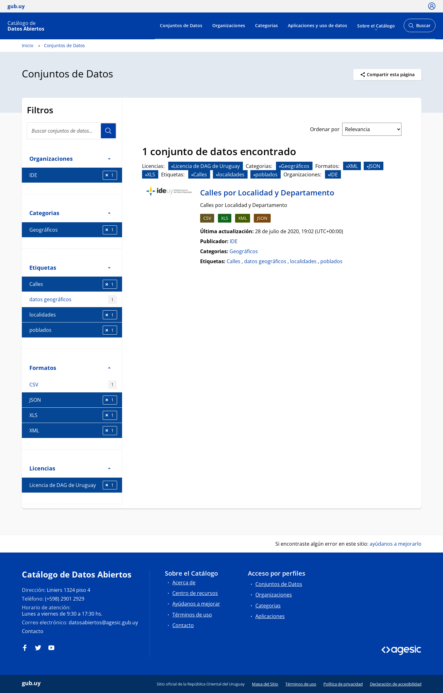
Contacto (32, 631)
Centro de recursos (195, 593)
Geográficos (73, 229)
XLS (73, 415)
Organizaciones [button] (70, 158)
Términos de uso (192, 614)
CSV (73, 385)
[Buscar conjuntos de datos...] (72, 130)
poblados (73, 330)
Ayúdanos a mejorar (196, 603)
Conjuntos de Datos (181, 25)
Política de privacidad (343, 684)
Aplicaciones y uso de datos (317, 25)
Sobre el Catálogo (376, 25)
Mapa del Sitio (265, 684)
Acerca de (183, 582)
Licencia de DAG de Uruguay (73, 485)
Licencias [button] (70, 468)
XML (73, 430)
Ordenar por (325, 129)
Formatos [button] (70, 367)
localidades (73, 314)
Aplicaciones (270, 616)
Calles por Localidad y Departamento (267, 192)
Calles (73, 284)
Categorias (266, 25)
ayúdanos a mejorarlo (395, 543)
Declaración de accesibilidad (395, 684)
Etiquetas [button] (70, 267)
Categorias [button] (70, 213)
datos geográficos (73, 299)
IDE (73, 175)
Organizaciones (228, 25)
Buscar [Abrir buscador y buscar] (419, 27)
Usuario (108, 130)
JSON (73, 400)
